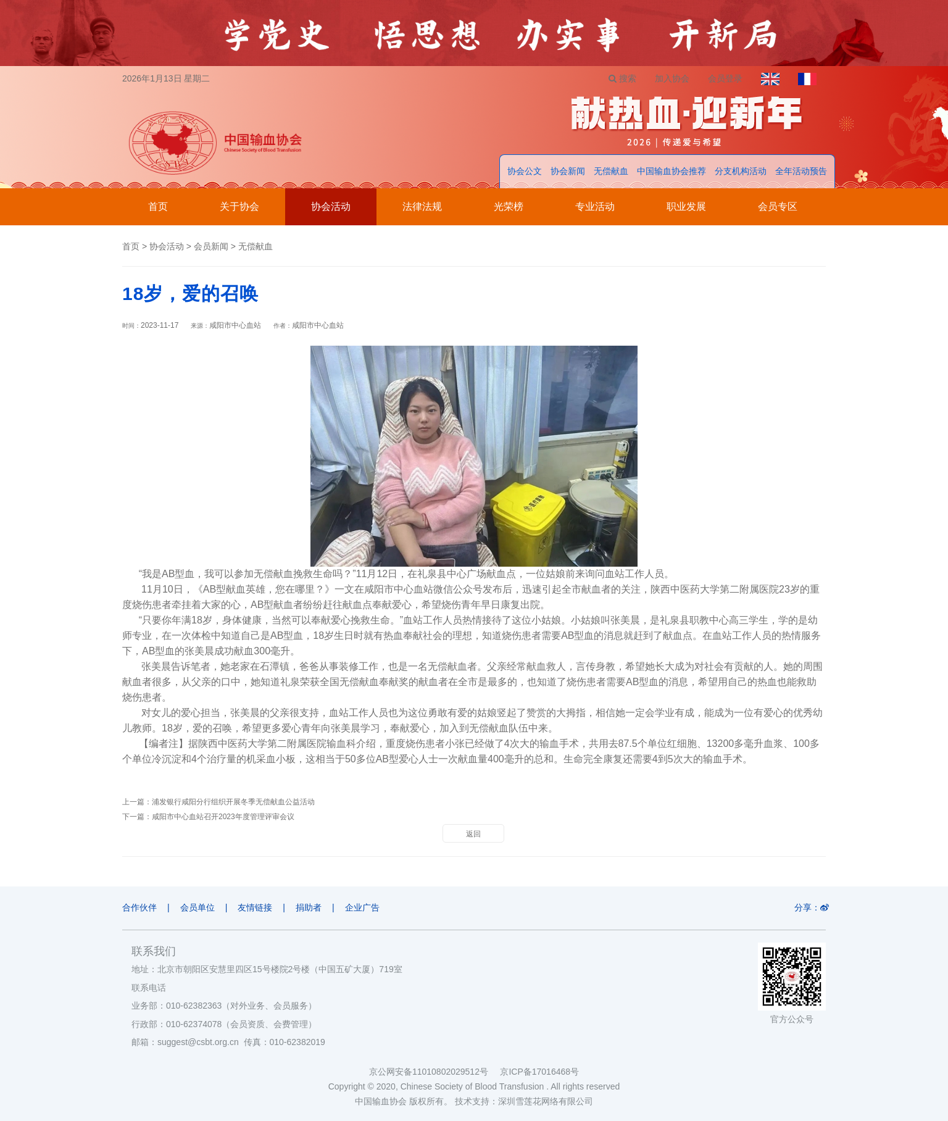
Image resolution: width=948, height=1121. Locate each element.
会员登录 (725, 78)
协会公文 (524, 171)
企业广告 (362, 907)
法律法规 (422, 206)
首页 (158, 206)
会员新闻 (211, 246)
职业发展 (686, 206)
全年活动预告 (801, 171)
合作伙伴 (139, 907)
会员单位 (197, 907)
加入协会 (672, 78)
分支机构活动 (741, 171)
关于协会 (239, 206)
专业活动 (595, 206)
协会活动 (331, 206)
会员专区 (777, 206)
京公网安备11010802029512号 (434, 1072)
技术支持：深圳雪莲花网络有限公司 (524, 1101)
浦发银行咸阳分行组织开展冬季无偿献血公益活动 (233, 802)
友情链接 (255, 907)
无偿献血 (611, 171)
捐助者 (309, 907)
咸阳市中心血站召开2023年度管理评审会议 (223, 816)
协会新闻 (568, 171)
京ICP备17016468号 (539, 1072)
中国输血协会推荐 (671, 171)
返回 (473, 834)
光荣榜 (508, 206)
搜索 (622, 78)
